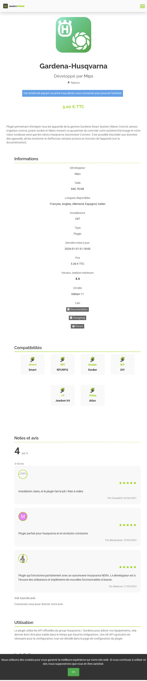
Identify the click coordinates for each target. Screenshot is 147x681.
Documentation (77, 309)
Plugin (77, 233)
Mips (88, 76)
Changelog (77, 317)
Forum (77, 326)
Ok (73, 672)
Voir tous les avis (24, 598)
